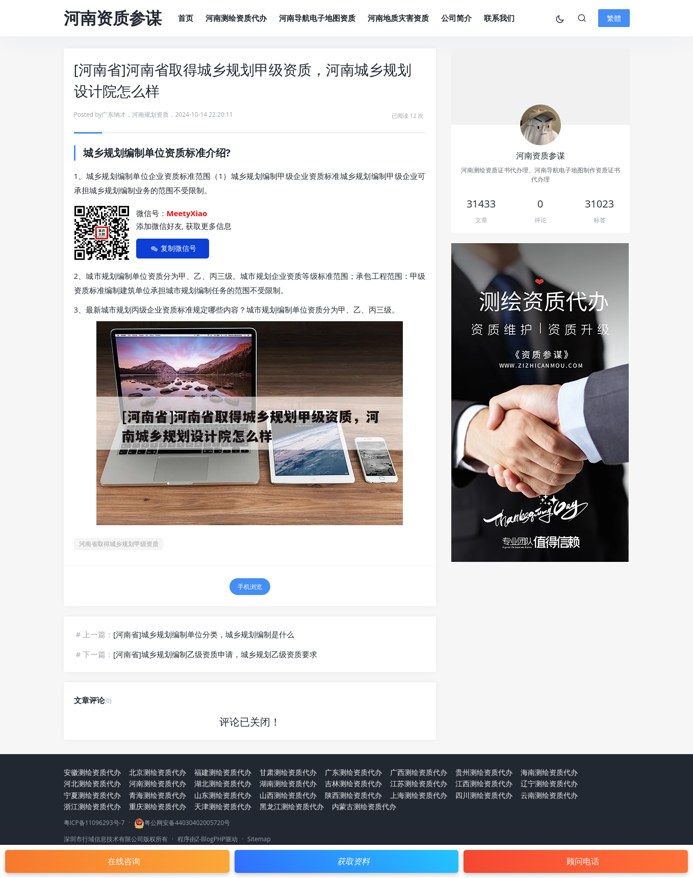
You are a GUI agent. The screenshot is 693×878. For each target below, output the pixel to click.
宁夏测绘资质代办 (92, 795)
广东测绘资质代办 (353, 772)
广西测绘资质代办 (418, 772)
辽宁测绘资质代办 (549, 783)
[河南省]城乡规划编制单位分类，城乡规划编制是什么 (203, 634)
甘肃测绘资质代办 (288, 772)
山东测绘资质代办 (222, 795)
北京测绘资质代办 (157, 772)
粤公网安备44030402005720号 (187, 822)
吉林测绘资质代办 (353, 783)
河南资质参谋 (113, 18)
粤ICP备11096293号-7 (94, 822)
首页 (185, 18)
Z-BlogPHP (211, 839)
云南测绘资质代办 (549, 795)
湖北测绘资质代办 (222, 783)
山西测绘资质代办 (288, 795)
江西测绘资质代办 (483, 783)
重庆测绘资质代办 (157, 806)
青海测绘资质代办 (157, 795)
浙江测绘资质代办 (92, 806)
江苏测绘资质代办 (418, 783)
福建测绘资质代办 (222, 772)
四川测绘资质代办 (483, 795)
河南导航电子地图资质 (317, 18)
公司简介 (456, 18)
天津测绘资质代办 (222, 806)
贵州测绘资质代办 (483, 772)
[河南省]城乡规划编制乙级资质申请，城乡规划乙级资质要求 (215, 654)
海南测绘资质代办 (549, 772)
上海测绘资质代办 (418, 795)
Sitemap (259, 839)
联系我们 (499, 18)
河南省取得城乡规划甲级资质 (119, 543)
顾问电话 (583, 861)
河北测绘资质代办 (92, 783)
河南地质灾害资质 (398, 18)
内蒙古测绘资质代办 (364, 806)
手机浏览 (250, 586)
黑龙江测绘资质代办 (292, 806)
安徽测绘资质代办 (92, 772)
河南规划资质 (150, 114)
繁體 (614, 18)
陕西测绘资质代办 (353, 795)
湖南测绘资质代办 (288, 783)
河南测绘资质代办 (236, 18)
